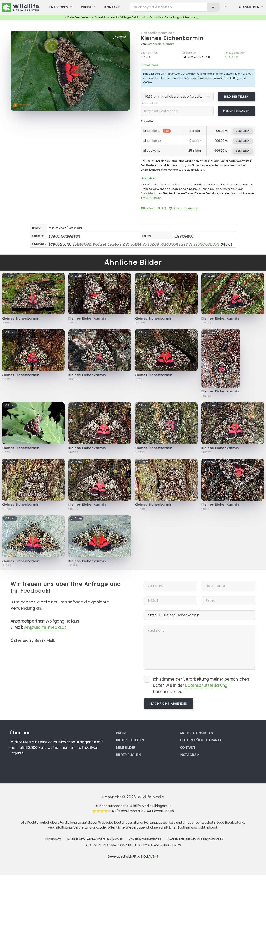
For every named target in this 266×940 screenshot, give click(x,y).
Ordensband (151, 243)
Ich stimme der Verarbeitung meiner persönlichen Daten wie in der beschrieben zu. (201, 685)
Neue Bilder (125, 747)
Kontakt (147, 208)
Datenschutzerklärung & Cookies (95, 838)
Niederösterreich (184, 235)
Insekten (54, 235)
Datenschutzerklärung (206, 685)
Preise (121, 732)
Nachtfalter (84, 243)
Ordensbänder (132, 243)
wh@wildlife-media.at (45, 627)
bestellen (243, 131)
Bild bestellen (236, 96)
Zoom (119, 37)
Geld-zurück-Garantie (201, 740)
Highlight (226, 243)
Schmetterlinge (70, 235)
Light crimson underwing (176, 243)
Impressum (53, 838)
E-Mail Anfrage (151, 198)
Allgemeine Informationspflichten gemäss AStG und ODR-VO (134, 845)
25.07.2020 (231, 57)
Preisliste (147, 193)
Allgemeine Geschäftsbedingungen (195, 838)
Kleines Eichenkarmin (172, 38)
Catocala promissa (158, 33)
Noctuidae (114, 243)
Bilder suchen (128, 754)
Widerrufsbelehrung (145, 838)
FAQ (162, 208)
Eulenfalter (99, 243)
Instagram (189, 754)
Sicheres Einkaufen (183, 208)
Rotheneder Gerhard (160, 44)
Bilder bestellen (130, 740)
